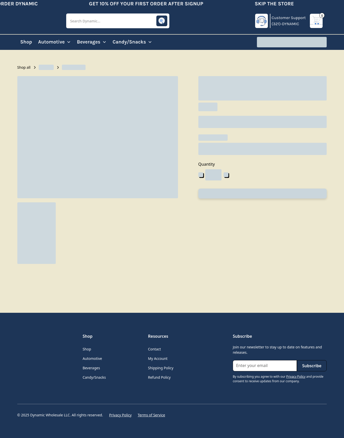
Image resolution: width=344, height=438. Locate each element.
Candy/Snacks (94, 377)
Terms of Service (151, 415)
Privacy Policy (120, 415)
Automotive (92, 358)
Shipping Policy (160, 367)
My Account (158, 358)
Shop (26, 42)
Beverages (91, 367)
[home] (37, 21)
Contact (154, 349)
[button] (117, 21)
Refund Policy (159, 377)
